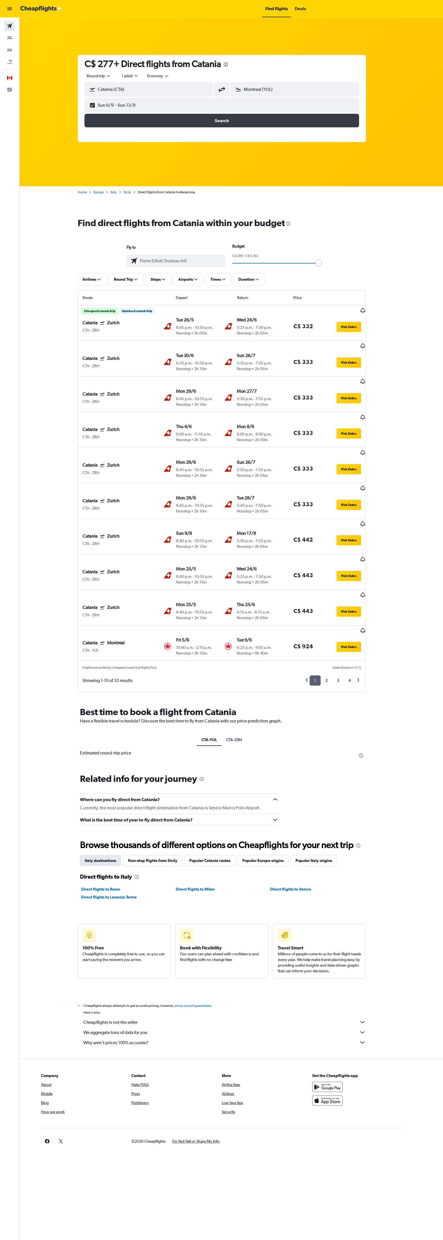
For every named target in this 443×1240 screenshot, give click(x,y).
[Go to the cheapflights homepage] (41, 9)
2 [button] (336, 617)
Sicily (137, 192)
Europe (108, 192)
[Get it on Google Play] (346, 1024)
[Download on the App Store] (346, 1038)
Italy (123, 192)
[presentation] (235, 64)
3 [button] (347, 617)
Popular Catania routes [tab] (219, 797)
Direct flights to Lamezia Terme (118, 834)
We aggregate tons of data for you (234, 969)
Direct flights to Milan (204, 826)
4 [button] (359, 617)
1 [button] (325, 617)
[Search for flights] (9, 26)
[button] (9, 9)
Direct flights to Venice (300, 826)
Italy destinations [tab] (110, 797)
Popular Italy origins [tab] (323, 797)
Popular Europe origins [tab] (272, 797)
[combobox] (108, 76)
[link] (337, 1078)
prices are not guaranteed (202, 943)
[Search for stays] (9, 38)
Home (91, 192)
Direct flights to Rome (110, 826)
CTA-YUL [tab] (219, 676)
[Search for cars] (9, 49)
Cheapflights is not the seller (234, 959)
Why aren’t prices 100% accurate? (234, 979)
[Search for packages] (9, 61)
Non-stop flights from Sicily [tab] (162, 797)
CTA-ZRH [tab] (244, 676)
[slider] (328, 262)
